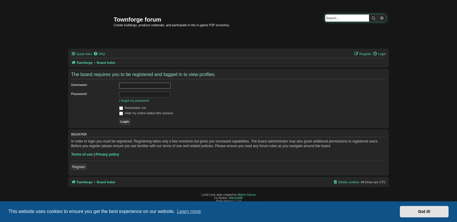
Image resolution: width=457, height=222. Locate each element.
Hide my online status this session (146, 113)
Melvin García (247, 194)
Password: (79, 94)
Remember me (132, 108)
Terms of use (82, 154)
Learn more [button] (189, 211)
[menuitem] (99, 53)
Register (78, 167)
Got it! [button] (424, 211)
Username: (79, 85)
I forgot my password (134, 100)
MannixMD (236, 198)
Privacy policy (107, 154)
